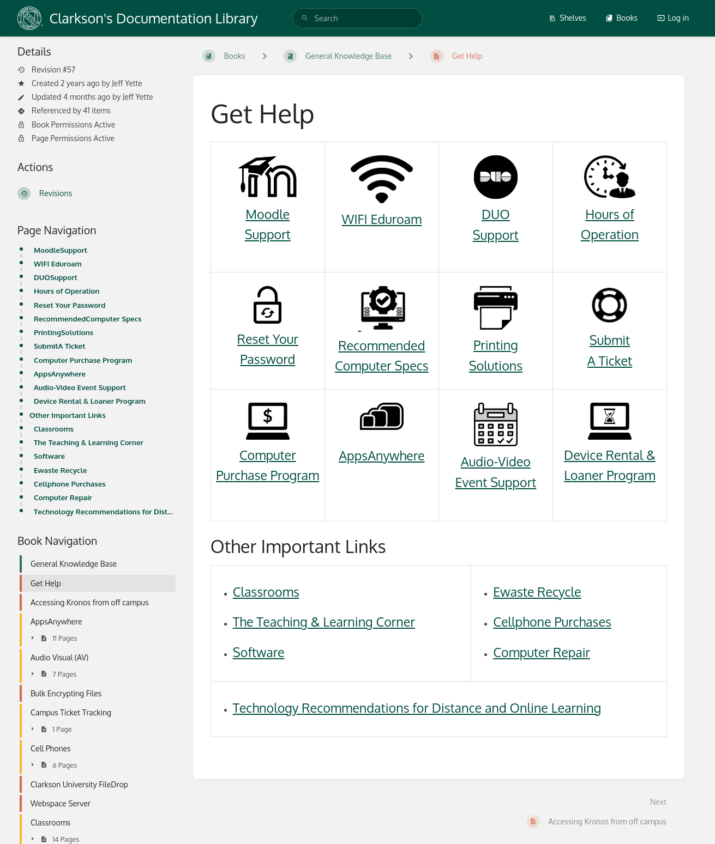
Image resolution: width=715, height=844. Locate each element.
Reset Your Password (69, 304)
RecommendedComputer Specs (88, 318)
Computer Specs (382, 365)
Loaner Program (610, 475)
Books (621, 17)
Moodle (267, 214)
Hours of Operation (66, 290)
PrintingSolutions (63, 332)
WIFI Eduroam (58, 263)
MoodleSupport (60, 249)
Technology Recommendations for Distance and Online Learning (105, 511)
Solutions (496, 365)
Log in (673, 17)
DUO (496, 214)
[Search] (305, 18)
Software (49, 455)
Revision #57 (46, 69)
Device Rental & (610, 455)
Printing (495, 345)
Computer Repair (63, 497)
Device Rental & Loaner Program (90, 400)
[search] (357, 18)
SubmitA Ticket (60, 345)
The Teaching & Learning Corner (88, 442)
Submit (610, 340)
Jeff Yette (127, 83)
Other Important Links (67, 415)
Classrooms (54, 428)
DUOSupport (55, 277)
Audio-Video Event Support (80, 387)
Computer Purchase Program (83, 360)
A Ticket (609, 360)
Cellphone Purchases (70, 483)
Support (268, 234)
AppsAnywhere (60, 373)
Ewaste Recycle (60, 470)
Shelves (567, 17)
